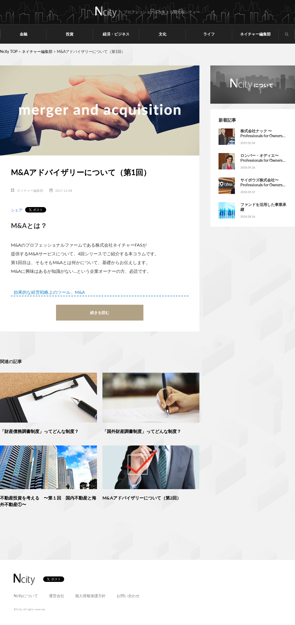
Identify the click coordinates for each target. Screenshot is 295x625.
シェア (16, 210)
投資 (69, 34)
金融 (23, 34)
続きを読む (99, 312)
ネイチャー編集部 (255, 34)
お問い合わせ (128, 595)
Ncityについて (26, 595)
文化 (162, 34)
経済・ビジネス (116, 34)
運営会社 (56, 595)
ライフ (209, 34)
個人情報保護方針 (90, 595)
